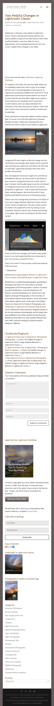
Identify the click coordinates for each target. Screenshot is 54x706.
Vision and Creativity (13, 662)
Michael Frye (11, 22)
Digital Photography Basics (15, 630)
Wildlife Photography (13, 665)
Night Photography (12, 637)
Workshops (9, 669)
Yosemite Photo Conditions (15, 672)
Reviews (8, 644)
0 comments (17, 25)
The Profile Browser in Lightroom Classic (32, 277)
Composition (10, 619)
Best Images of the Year (14, 615)
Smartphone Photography (15, 647)
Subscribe (27, 537)
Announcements (11, 612)
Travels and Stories (12, 651)
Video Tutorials (11, 658)
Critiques (8, 622)
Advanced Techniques (13, 608)
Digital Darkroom (33, 22)
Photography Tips (12, 640)
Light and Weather (12, 633)
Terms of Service (21, 703)
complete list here (26, 259)
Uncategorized (10, 655)
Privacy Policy (32, 511)
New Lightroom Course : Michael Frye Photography (26, 358)
